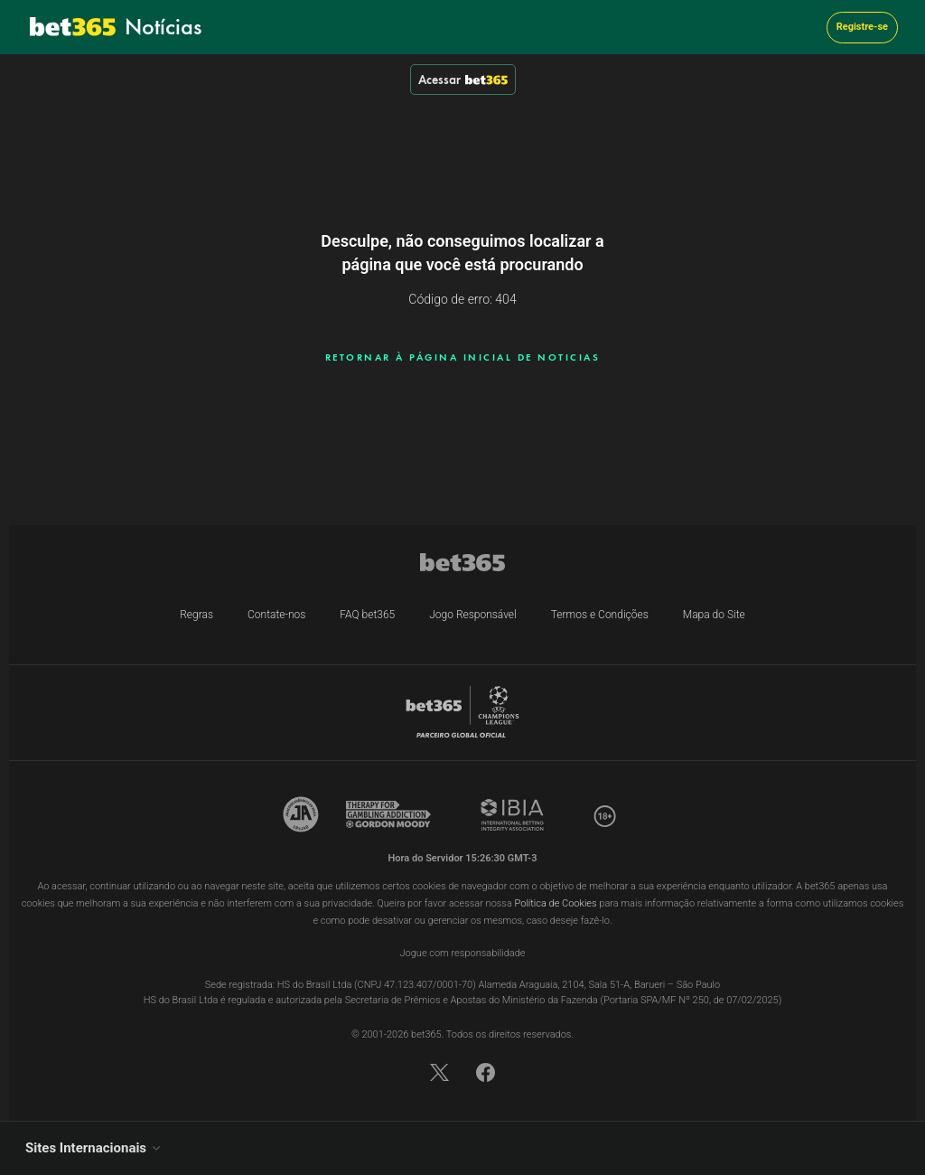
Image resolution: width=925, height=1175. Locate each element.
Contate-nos (276, 614)
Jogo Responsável (473, 614)
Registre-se (862, 27)
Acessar (463, 79)
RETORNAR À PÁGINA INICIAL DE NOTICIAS (463, 357)
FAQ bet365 (367, 614)
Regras (196, 614)
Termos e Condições (600, 614)
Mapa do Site (714, 614)
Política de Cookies (556, 903)
